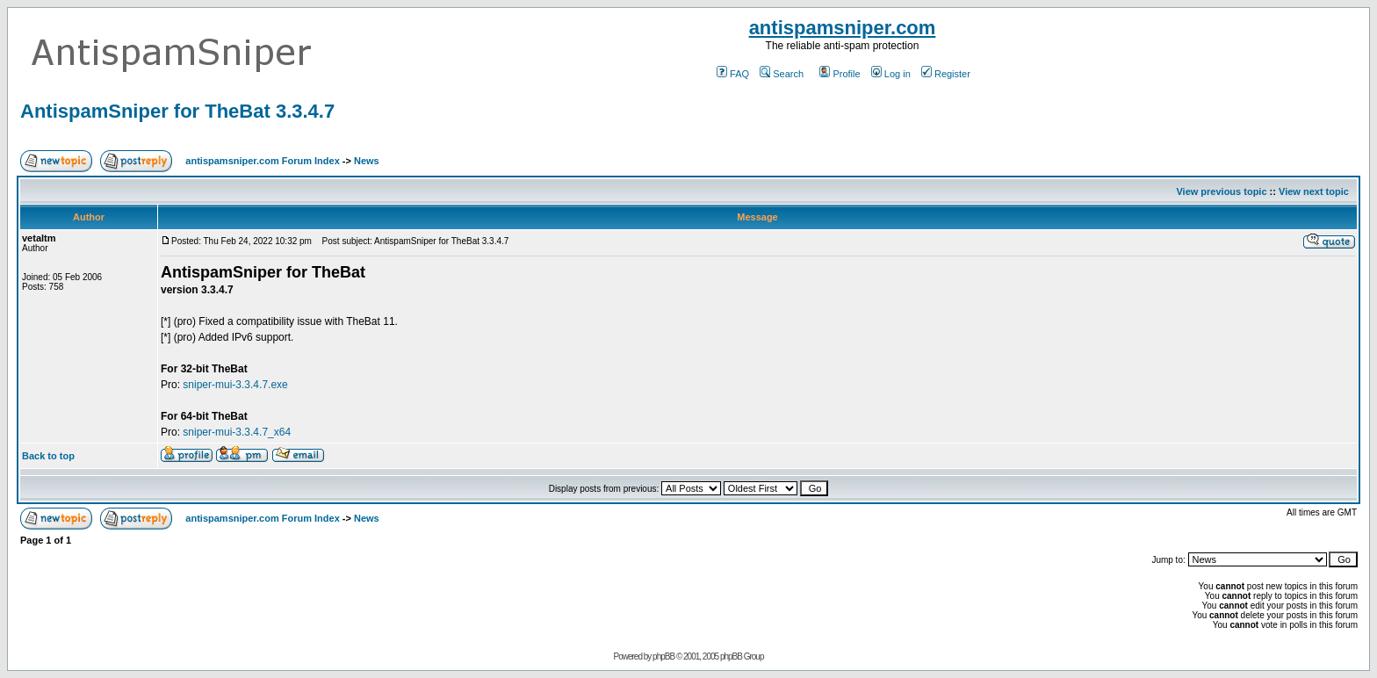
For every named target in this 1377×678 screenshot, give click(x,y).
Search (782, 74)
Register (945, 74)
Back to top (48, 456)
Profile (839, 74)
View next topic (1314, 191)
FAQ (733, 74)
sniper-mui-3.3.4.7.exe (235, 385)
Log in (891, 74)
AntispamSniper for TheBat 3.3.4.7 (177, 111)
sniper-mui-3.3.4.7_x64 (237, 432)
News (366, 160)
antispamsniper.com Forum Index (262, 160)
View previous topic (1221, 191)
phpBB (663, 656)
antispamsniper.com (842, 28)
